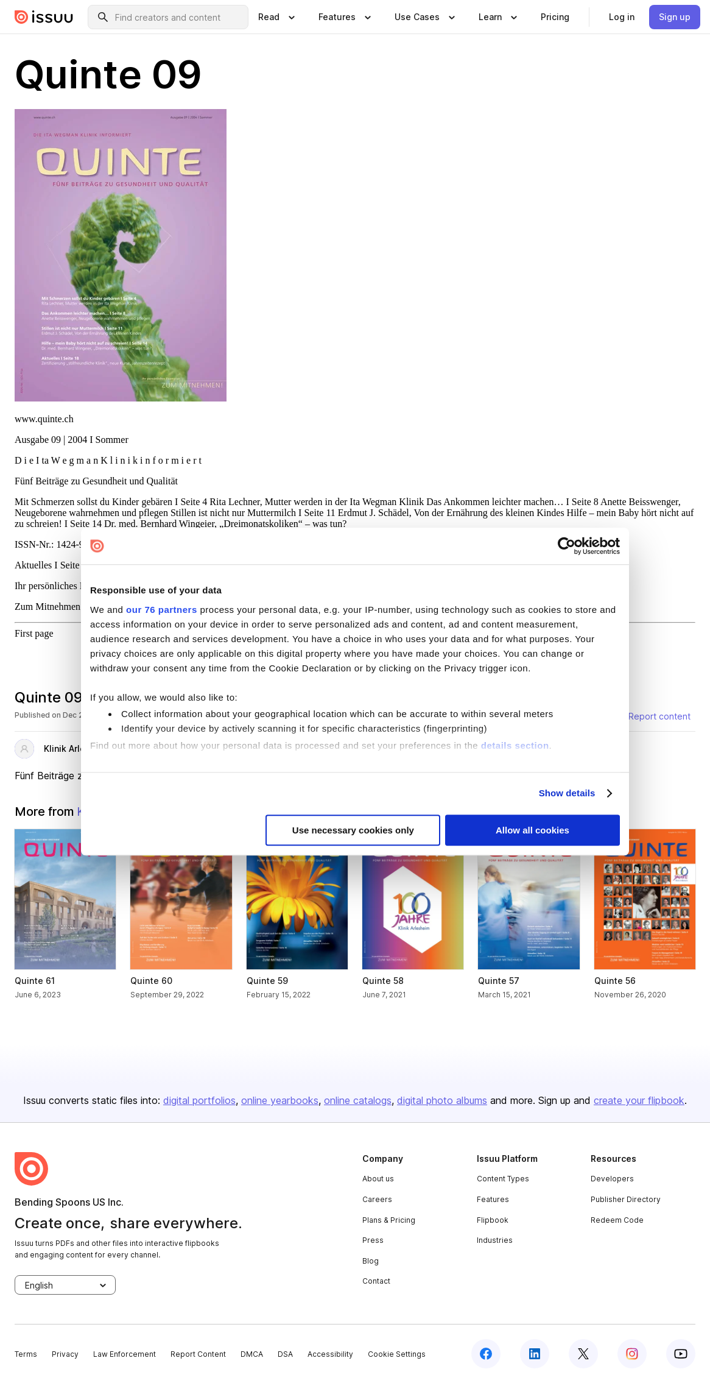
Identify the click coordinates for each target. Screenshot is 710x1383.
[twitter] (583, 1353)
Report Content (198, 1354)
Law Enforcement (124, 1354)
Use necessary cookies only (353, 830)
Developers (612, 1178)
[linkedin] (534, 1353)
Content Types (503, 1178)
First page (34, 633)
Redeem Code (617, 1220)
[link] (555, 17)
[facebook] (486, 1353)
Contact (376, 1281)
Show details (567, 793)
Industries (495, 1240)
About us (378, 1178)
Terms (26, 1354)
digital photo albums (442, 1100)
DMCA (252, 1354)
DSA (285, 1354)
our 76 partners (161, 609)
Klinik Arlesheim (77, 748)
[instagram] (632, 1353)
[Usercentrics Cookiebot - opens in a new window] (566, 546)
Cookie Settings (397, 1354)
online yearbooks (279, 1100)
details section (515, 745)
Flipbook (492, 1220)
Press (373, 1240)
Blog (370, 1260)
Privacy (65, 1354)
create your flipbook (639, 1100)
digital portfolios (199, 1100)
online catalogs (358, 1100)
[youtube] (680, 1353)
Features (493, 1199)
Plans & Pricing (388, 1220)
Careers (377, 1199)
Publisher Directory (626, 1199)
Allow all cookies (532, 830)
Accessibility (330, 1354)
